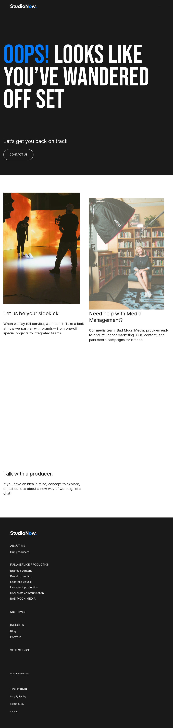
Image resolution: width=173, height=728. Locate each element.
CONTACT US (18, 154)
